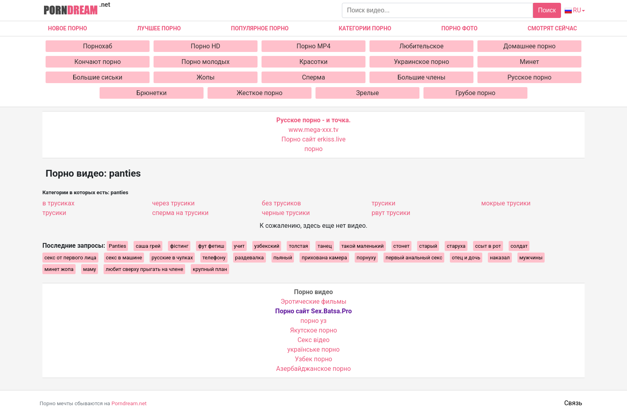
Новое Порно (67, 28)
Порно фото (459, 28)
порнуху (366, 258)
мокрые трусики (506, 203)
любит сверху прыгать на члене (144, 269)
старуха (456, 246)
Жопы (205, 77)
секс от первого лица (70, 258)
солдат (519, 246)
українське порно (314, 349)
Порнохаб (97, 46)
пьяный (283, 258)
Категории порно (365, 28)
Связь (573, 403)
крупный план (210, 269)
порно (313, 149)
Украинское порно (421, 62)
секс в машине (124, 258)
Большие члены (421, 77)
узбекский (267, 246)
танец (324, 246)
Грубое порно (475, 93)
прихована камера (324, 258)
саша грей (148, 246)
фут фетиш (211, 246)
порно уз (313, 320)
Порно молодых (206, 62)
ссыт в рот (488, 246)
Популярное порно (260, 28)
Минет (529, 62)
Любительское (421, 46)
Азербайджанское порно (313, 368)
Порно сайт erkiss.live (313, 139)
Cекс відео (313, 340)
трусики (54, 213)
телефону (214, 258)
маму (89, 269)
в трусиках (58, 203)
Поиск (546, 10)
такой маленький (362, 246)
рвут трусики (390, 213)
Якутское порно (313, 330)
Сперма (313, 77)
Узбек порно (313, 359)
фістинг (179, 246)
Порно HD (205, 46)
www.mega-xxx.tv (314, 129)
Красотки (314, 62)
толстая (298, 246)
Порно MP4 (314, 46)
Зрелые (367, 93)
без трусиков (281, 203)
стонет (401, 246)
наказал (500, 258)
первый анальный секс (413, 258)
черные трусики (286, 213)
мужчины (531, 258)
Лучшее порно (159, 28)
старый (428, 246)
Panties (117, 246)
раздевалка (249, 258)
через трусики (173, 203)
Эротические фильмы (314, 301)
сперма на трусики (180, 213)
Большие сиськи (97, 77)
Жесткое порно (260, 93)
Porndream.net (129, 403)
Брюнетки (151, 93)
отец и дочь (466, 258)
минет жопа (59, 269)
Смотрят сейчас (552, 28)
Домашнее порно (529, 46)
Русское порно (529, 77)
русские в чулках (172, 258)
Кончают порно (97, 62)
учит (239, 246)
